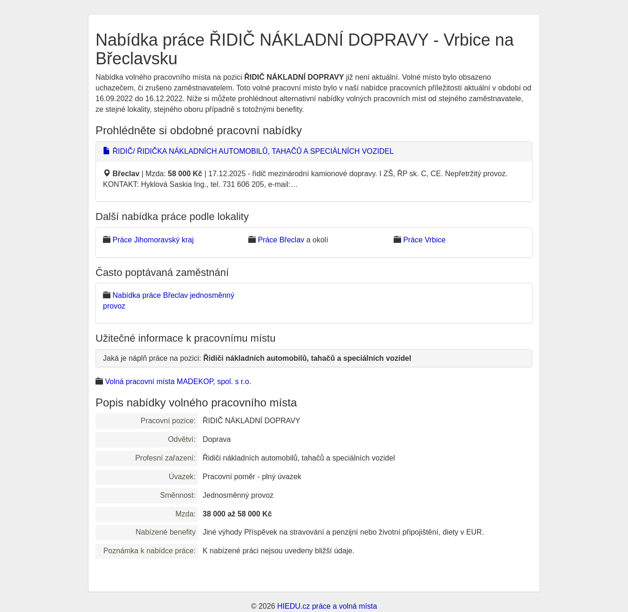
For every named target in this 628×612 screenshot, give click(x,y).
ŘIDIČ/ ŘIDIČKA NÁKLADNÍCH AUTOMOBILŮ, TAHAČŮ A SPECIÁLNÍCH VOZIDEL (248, 151)
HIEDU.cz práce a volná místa (327, 606)
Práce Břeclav (281, 240)
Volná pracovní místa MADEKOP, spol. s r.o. (178, 381)
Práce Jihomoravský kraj (152, 240)
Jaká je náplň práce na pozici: (257, 358)
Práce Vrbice (424, 240)
